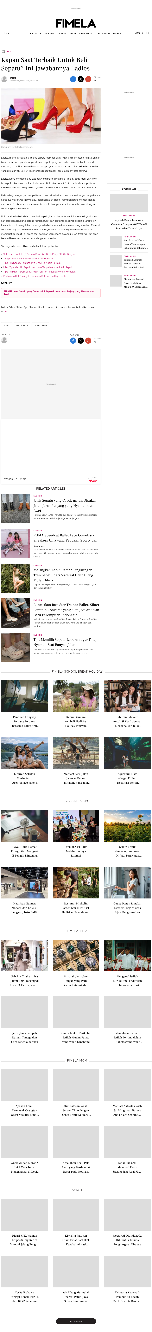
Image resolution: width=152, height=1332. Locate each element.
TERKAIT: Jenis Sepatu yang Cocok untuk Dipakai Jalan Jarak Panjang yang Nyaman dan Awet (49, 292)
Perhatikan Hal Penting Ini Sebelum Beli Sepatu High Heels (34, 276)
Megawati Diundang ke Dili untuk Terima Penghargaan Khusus (127, 1240)
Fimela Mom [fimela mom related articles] (77, 1060)
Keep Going (76, 1321)
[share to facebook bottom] (73, 341)
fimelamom (85, 33)
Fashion (37, 496)
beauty (62, 33)
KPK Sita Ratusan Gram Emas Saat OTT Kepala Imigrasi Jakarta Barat (75, 1240)
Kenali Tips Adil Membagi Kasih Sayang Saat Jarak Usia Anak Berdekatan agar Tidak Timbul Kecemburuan (127, 1167)
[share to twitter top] (81, 79)
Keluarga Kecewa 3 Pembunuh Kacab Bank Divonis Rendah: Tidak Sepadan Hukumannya (127, 1297)
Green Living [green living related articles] (77, 801)
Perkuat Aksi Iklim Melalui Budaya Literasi (75, 851)
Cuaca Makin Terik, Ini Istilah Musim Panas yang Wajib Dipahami (76, 1037)
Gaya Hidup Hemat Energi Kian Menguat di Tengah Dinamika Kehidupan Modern (24, 851)
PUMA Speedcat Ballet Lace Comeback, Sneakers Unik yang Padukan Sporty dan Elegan (65, 540)
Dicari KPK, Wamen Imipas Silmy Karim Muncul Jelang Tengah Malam (24, 1240)
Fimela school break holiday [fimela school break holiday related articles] (77, 671)
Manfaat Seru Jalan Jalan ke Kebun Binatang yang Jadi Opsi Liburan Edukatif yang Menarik (76, 778)
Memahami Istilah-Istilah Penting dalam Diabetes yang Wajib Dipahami (127, 1037)
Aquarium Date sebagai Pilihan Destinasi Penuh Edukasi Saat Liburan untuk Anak (127, 778)
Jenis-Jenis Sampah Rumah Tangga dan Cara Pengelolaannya (24, 1037)
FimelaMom (129, 216)
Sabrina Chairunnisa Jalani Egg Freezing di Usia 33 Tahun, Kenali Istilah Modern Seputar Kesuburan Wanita (24, 981)
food (73, 33)
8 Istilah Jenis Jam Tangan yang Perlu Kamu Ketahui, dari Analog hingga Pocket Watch (76, 981)
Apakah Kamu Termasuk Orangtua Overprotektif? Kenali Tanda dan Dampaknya (24, 1110)
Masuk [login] (139, 33)
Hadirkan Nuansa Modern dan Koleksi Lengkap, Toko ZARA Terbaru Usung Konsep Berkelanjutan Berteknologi (25, 908)
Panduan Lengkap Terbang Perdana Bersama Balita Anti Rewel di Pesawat (24, 721)
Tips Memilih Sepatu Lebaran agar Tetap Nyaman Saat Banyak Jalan (65, 642)
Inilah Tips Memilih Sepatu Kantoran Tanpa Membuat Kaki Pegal (37, 267)
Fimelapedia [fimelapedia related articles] (77, 930)
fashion (49, 33)
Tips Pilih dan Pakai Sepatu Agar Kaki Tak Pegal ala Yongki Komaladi (39, 271)
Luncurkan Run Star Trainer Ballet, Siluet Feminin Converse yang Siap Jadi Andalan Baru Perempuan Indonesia (66, 609)
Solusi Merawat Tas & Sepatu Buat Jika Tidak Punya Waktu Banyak (39, 254)
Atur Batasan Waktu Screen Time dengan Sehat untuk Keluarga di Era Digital (76, 1110)
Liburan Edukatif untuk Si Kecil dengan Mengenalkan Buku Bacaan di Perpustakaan (127, 721)
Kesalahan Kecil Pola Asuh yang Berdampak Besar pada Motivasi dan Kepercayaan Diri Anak (76, 1167)
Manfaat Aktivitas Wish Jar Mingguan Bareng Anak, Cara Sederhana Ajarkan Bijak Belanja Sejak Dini (127, 1110)
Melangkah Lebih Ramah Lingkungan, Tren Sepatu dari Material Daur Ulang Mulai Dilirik (63, 575)
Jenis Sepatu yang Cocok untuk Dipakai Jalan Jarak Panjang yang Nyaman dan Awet (64, 505)
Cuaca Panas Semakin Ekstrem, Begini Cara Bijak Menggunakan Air (127, 908)
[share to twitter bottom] (81, 341)
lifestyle (36, 33)
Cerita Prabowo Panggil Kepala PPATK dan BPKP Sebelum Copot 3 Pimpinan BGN (24, 1297)
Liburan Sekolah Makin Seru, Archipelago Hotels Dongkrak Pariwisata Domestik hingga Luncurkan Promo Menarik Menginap (24, 778)
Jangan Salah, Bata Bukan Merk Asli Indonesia (28, 258)
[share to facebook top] (73, 79)
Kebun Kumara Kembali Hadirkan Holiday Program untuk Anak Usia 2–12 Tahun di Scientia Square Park (76, 721)
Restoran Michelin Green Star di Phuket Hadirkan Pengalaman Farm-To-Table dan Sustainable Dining (76, 908)
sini (5, 311)
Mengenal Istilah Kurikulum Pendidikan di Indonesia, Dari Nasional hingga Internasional (127, 981)
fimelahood (103, 33)
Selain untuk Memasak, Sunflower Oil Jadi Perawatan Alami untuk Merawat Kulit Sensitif (127, 851)
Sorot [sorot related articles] (77, 1190)
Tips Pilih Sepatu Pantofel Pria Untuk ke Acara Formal (32, 263)
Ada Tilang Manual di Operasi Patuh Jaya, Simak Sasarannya (76, 1297)
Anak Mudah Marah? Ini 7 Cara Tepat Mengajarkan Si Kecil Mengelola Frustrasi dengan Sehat (24, 1167)
